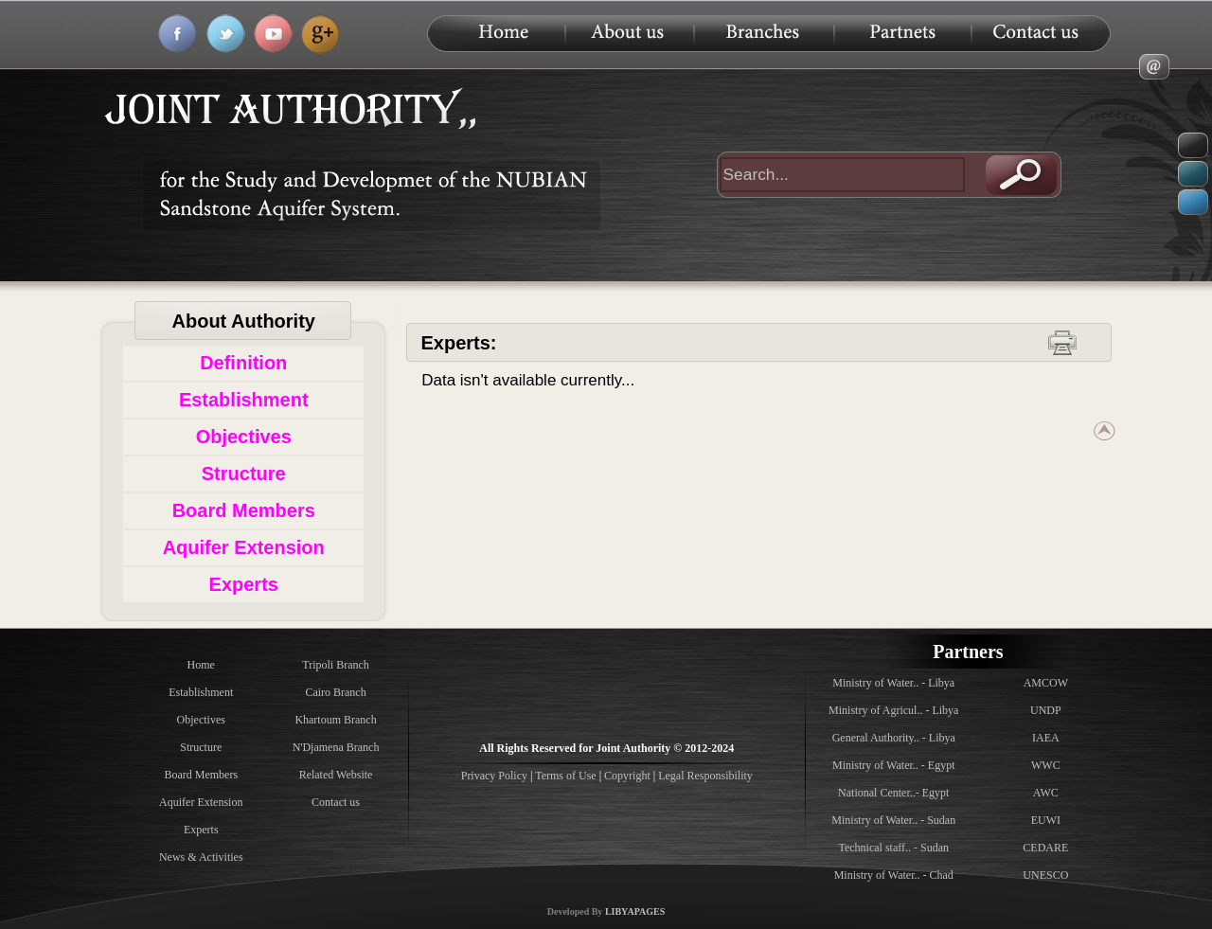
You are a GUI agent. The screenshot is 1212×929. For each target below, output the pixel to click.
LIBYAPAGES (635, 911)
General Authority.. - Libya (893, 737)
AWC (1046, 792)
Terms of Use (565, 775)
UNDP (1045, 710)
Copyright (627, 775)
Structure (244, 473)
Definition (243, 362)
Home (201, 664)
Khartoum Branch (335, 719)
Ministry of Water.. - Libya (893, 682)
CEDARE (1045, 847)
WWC (1045, 765)
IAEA (1046, 737)
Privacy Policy (495, 775)
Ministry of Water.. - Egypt (893, 765)
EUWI (1045, 820)
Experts (243, 584)
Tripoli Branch (335, 664)
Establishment (244, 399)
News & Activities (201, 857)
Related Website (336, 774)
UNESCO (1045, 875)
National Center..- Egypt (893, 792)
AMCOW (1046, 682)
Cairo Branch (335, 692)
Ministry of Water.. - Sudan (893, 820)
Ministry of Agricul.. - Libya (893, 710)
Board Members (243, 510)
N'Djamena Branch (336, 747)
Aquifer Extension (244, 547)
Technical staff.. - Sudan (893, 847)
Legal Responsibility (705, 775)
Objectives (244, 436)
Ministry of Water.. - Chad (894, 875)
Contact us (336, 802)
